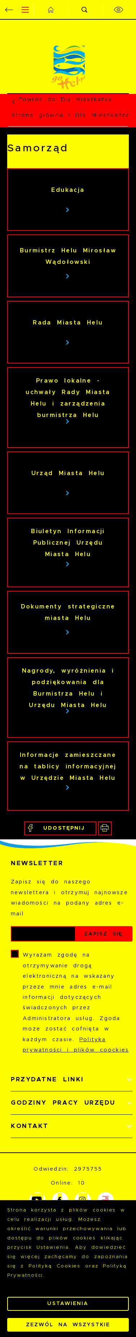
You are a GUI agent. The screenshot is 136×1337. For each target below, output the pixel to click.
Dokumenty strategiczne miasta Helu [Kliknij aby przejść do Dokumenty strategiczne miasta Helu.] (68, 612)
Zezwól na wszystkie (68, 1324)
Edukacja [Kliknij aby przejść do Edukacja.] (67, 190)
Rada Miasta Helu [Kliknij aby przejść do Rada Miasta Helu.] (68, 323)
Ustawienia (67, 1303)
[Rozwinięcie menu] (71, 1079)
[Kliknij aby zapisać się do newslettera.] (103, 934)
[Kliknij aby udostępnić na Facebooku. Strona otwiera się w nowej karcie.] (60, 828)
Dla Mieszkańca (86, 99)
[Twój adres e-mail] (43, 934)
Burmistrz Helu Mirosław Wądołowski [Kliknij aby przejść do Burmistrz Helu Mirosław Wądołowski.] (68, 256)
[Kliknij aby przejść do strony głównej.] (50, 9)
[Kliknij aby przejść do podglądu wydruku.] (105, 828)
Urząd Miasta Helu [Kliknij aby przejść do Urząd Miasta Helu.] (68, 473)
